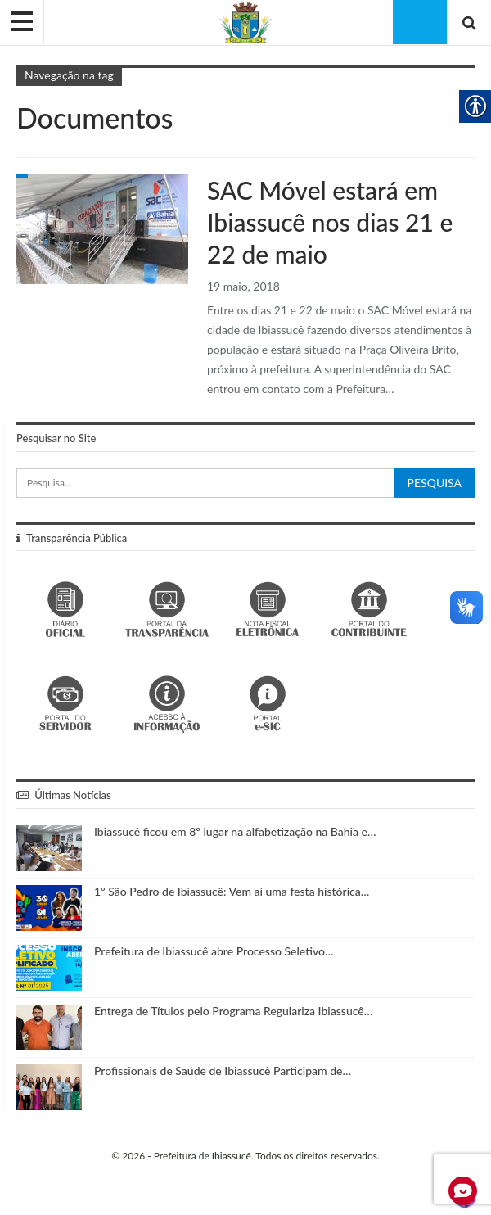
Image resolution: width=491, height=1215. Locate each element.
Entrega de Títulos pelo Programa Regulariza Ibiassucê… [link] (233, 1011)
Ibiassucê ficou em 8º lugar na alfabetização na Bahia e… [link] (235, 831)
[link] (245, 22)
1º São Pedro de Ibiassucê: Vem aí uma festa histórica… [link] (231, 891)
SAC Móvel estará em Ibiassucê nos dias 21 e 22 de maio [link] (330, 222)
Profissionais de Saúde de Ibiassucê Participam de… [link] (222, 1070)
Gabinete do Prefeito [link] (22, 176)
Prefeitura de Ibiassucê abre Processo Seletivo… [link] (214, 951)
